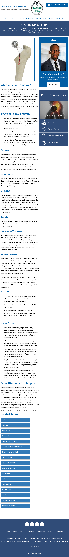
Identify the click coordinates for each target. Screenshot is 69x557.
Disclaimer (10, 538)
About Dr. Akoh (18, 18)
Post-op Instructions (56, 136)
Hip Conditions (58, 31)
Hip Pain (4, 420)
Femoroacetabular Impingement (12, 447)
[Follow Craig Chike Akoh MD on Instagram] (42, 524)
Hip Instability (6, 484)
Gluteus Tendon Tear (9, 457)
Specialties (30, 18)
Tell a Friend (41, 538)
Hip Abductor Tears (8, 500)
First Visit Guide (54, 122)
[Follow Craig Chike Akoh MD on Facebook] (27, 524)
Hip (48, 31)
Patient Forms (53, 129)
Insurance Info (53, 142)
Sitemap (24, 538)
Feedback (32, 538)
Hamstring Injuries (7, 495)
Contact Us (59, 18)
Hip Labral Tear (6, 430)
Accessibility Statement (54, 538)
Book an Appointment (58, 4)
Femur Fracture (7, 489)
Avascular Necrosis (8, 436)
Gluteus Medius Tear (8, 468)
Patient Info (41, 18)
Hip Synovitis (6, 473)
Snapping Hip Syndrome (9, 441)
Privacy (17, 538)
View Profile (53, 84)
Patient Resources (53, 95)
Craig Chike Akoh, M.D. (54, 74)
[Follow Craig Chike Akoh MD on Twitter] (32, 524)
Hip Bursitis (5, 479)
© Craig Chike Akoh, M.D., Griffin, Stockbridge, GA (34, 542)
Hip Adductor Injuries (9, 463)
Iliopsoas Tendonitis (8, 506)
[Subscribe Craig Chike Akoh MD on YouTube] (37, 524)
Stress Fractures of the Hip (10, 452)
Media (50, 18)
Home (7, 18)
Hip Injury (5, 425)
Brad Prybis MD (34, 546)
